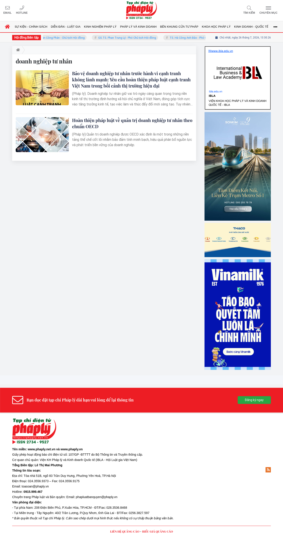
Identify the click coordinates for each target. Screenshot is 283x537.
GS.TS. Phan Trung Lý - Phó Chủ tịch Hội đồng (132, 37)
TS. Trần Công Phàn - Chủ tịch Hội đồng (65, 37)
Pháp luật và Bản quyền (48, 497)
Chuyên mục (268, 12)
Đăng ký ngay (254, 400)
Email (7, 12)
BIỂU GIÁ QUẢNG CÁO (157, 531)
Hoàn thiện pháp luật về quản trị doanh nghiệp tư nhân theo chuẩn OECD (132, 123)
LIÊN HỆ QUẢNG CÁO (124, 531)
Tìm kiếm (249, 12)
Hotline (22, 12)
